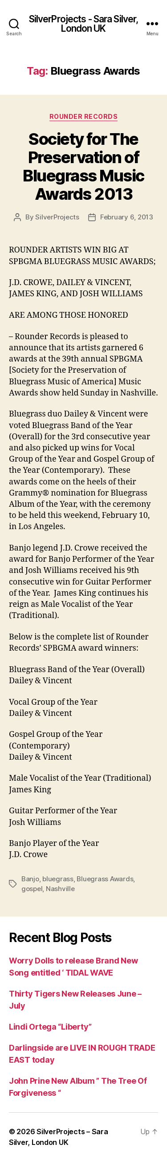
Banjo (30, 879)
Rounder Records (83, 116)
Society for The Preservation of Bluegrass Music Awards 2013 (83, 166)
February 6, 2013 (126, 217)
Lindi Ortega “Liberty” (50, 1026)
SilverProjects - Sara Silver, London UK (83, 23)
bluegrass (57, 879)
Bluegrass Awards (105, 879)
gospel (31, 888)
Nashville (60, 888)
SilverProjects (57, 217)
